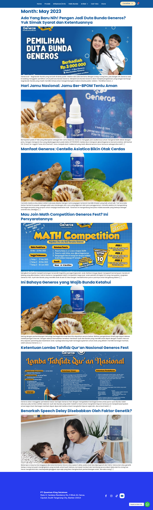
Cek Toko (94, 4)
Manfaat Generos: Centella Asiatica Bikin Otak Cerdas (73, 149)
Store (103, 4)
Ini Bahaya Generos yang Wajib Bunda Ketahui (66, 282)
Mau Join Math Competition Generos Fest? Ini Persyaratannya (64, 217)
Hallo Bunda (73, 4)
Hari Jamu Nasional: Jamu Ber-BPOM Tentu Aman (69, 85)
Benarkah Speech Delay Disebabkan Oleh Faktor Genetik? (76, 410)
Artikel (84, 4)
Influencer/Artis (59, 4)
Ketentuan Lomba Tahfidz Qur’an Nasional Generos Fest (75, 347)
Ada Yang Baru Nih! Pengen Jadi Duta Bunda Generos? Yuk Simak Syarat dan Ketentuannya (73, 20)
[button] (128, 4)
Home (39, 4)
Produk (47, 4)
